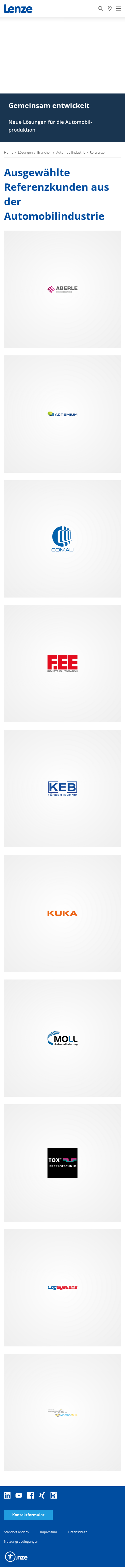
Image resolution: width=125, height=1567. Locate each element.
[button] (10, 1556)
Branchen (44, 152)
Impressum (48, 1532)
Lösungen (25, 152)
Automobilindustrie (70, 152)
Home (8, 152)
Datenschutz (77, 1532)
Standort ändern (16, 1532)
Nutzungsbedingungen (21, 1541)
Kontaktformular (28, 1514)
